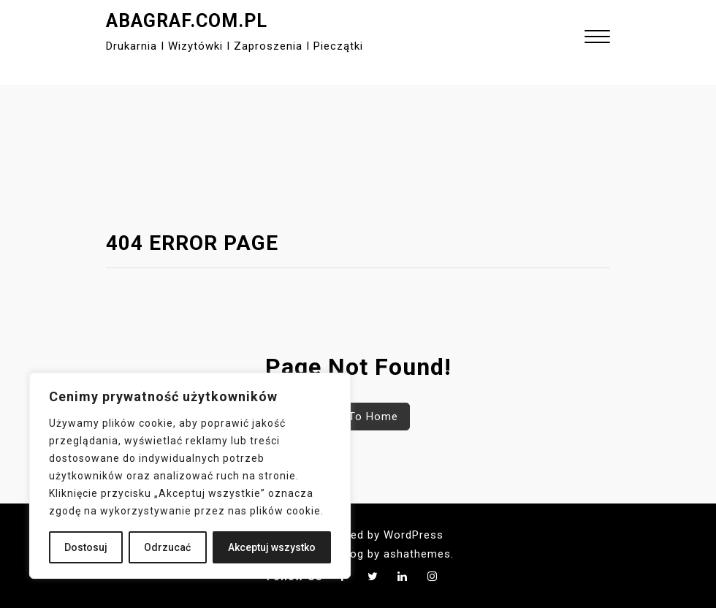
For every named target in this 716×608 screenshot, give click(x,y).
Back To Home (358, 416)
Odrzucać (167, 547)
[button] (597, 38)
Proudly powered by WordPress (358, 535)
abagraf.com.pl (186, 20)
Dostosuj (85, 547)
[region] (190, 476)
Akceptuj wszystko (272, 547)
